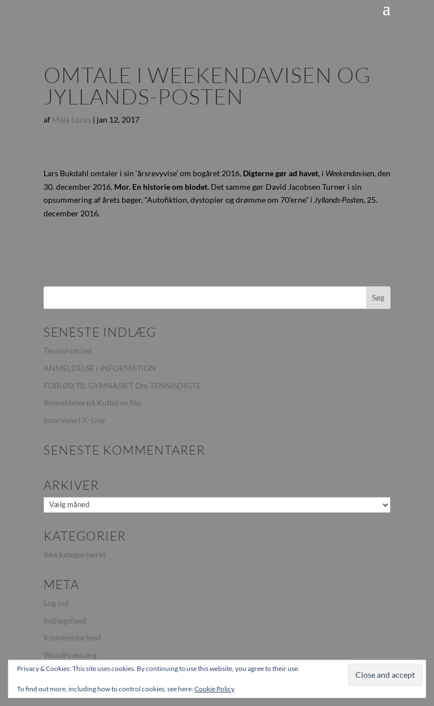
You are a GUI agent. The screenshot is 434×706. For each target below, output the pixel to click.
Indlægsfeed (65, 620)
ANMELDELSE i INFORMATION (100, 368)
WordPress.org (70, 655)
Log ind (56, 603)
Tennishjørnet (68, 350)
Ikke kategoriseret (75, 554)
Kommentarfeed (72, 637)
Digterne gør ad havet (280, 173)
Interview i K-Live (74, 420)
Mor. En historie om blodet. (162, 186)
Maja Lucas (71, 119)
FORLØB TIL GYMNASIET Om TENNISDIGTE (122, 385)
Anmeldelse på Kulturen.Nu (92, 402)
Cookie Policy (214, 689)
